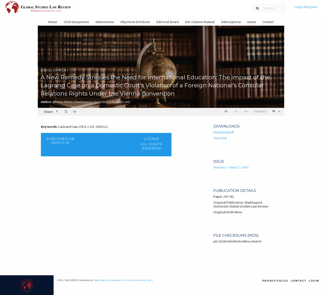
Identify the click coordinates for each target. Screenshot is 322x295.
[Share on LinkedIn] (74, 111)
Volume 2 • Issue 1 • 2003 (230, 167)
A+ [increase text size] (246, 111)
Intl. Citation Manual (200, 22)
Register (311, 7)
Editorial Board (167, 22)
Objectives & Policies (135, 22)
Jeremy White (91, 102)
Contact (268, 22)
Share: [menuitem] (48, 112)
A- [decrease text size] (236, 111)
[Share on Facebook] (57, 111)
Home (52, 22)
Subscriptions (231, 22)
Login (299, 7)
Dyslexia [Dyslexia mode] (260, 111)
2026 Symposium (76, 22)
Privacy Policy (275, 280)
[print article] (227, 111)
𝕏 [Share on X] (66, 111)
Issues (251, 22)
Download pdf (223, 132)
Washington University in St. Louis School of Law (122, 280)
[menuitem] (306, 8)
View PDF (220, 138)
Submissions (104, 22)
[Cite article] (275, 111)
